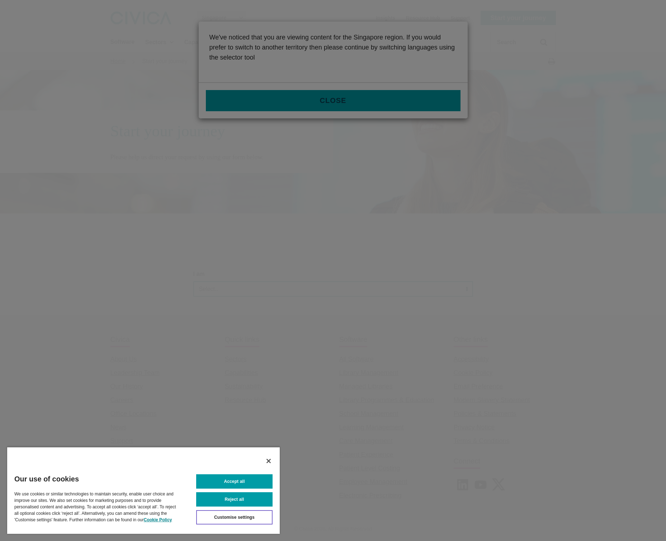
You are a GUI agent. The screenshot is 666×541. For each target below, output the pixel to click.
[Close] (269, 461)
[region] (143, 490)
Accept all (234, 481)
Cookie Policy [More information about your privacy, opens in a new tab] (158, 519)
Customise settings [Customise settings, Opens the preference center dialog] (234, 517)
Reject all (234, 499)
